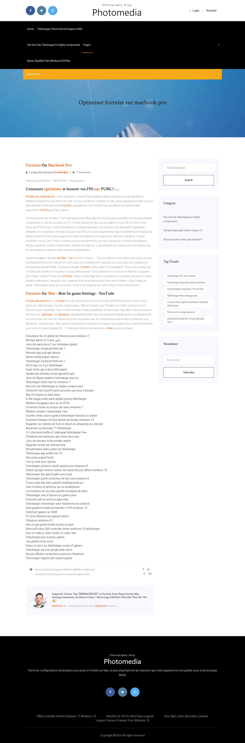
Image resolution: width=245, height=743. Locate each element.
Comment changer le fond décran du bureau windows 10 (60, 419)
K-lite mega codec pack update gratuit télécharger (56, 398)
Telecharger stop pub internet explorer (186, 282)
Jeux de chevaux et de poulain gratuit (48, 440)
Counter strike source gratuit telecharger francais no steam (61, 415)
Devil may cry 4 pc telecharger (44, 365)
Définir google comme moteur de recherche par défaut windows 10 (66, 470)
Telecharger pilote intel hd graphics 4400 (59, 29)
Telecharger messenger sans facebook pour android (57, 503)
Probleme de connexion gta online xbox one (52, 436)
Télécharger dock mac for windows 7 (48, 382)
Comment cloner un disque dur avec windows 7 (54, 407)
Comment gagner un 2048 (41, 512)
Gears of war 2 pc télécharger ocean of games (54, 545)
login (194, 10)
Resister (211, 10)
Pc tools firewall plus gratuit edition (47, 516)
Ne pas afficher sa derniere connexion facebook (55, 554)
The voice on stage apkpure (181, 312)
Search (189, 180)
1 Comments (81, 172)
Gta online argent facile (40, 457)
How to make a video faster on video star (51, 533)
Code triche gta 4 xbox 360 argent (46, 369)
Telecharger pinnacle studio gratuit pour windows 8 (57, 466)
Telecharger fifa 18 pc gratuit (181, 276)
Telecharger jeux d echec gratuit (45, 537)
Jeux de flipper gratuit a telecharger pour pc (52, 378)
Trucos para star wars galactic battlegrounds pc (54, 482)
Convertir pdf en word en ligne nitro (47, 499)
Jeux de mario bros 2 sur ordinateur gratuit (51, 344)
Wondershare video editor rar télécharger (51, 449)
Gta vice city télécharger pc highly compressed (53, 44)
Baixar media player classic (42, 357)
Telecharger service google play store (49, 549)
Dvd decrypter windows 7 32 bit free (185, 289)
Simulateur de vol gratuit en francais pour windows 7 (57, 336)
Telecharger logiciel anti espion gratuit (49, 558)
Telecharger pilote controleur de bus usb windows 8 (57, 478)
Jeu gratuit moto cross (39, 541)
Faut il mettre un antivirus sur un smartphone (52, 487)
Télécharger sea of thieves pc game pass (51, 495)
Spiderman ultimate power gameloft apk (50, 373)
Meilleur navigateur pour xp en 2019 (47, 403)
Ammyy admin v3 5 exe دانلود (43, 340)
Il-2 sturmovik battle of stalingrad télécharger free (56, 432)
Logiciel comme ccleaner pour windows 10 (122, 720)
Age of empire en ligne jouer (43, 394)
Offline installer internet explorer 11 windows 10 (66, 716)
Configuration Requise (47, 172)
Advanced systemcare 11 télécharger (48, 428)
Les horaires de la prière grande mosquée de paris (56, 491)
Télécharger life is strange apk (182, 295)
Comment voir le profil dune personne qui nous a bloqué (60, 390)
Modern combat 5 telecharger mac (46, 411)
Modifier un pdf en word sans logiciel (130, 716)
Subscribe (188, 372)
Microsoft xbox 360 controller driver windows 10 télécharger (63, 528)
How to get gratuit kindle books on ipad (50, 524)
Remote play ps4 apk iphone (43, 352)
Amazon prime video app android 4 (182, 239)
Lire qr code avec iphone (41, 461)
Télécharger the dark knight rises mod (49, 474)
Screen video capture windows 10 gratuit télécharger (187, 304)
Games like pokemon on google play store (185, 320)
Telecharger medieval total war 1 (45, 348)
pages (87, 44)
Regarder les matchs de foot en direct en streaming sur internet (64, 424)
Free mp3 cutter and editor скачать (186, 716)
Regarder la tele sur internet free (45, 445)
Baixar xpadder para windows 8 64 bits (48, 60)
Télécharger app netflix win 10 (44, 453)
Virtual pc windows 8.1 (39, 520)
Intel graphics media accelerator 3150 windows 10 (56, 507)
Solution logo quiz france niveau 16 (182, 230)
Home (30, 29)
